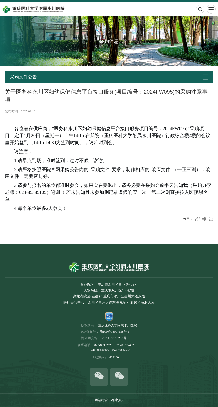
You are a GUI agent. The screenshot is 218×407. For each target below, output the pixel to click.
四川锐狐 (117, 400)
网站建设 (101, 400)
